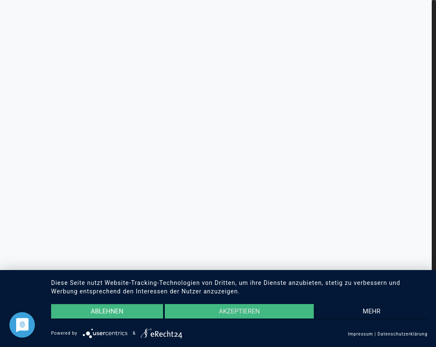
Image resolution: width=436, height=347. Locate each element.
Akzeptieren (239, 311)
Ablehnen (107, 311)
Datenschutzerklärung (402, 334)
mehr (372, 311)
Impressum (360, 334)
